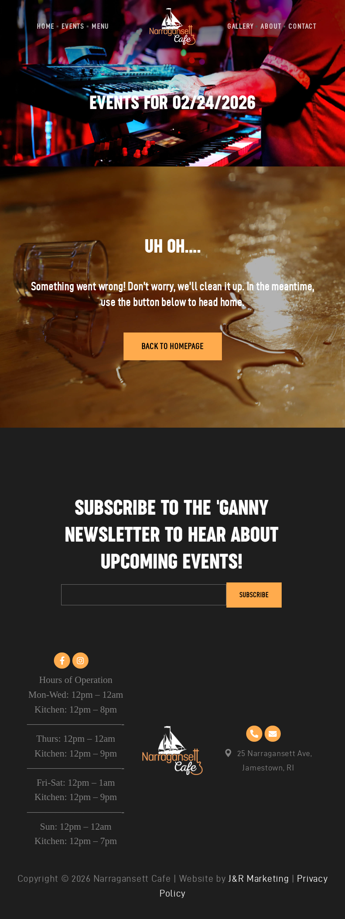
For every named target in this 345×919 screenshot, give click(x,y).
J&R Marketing (258, 878)
